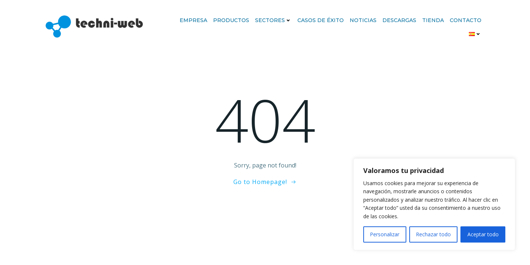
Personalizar (384, 234)
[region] (434, 204)
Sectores (273, 20)
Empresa (193, 20)
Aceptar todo (483, 234)
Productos (231, 20)
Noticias (363, 20)
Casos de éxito (320, 20)
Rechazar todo (433, 234)
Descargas (399, 20)
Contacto (465, 20)
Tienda (433, 20)
